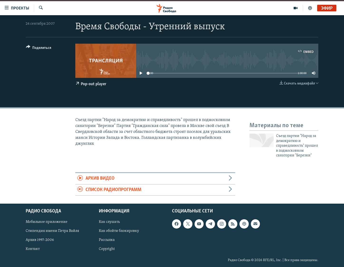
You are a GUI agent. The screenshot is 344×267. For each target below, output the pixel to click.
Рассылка (107, 240)
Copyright (107, 249)
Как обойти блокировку (119, 231)
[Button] (38, 48)
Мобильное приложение (46, 222)
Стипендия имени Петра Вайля (52, 231)
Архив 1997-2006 (40, 240)
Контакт (33, 249)
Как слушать (109, 222)
